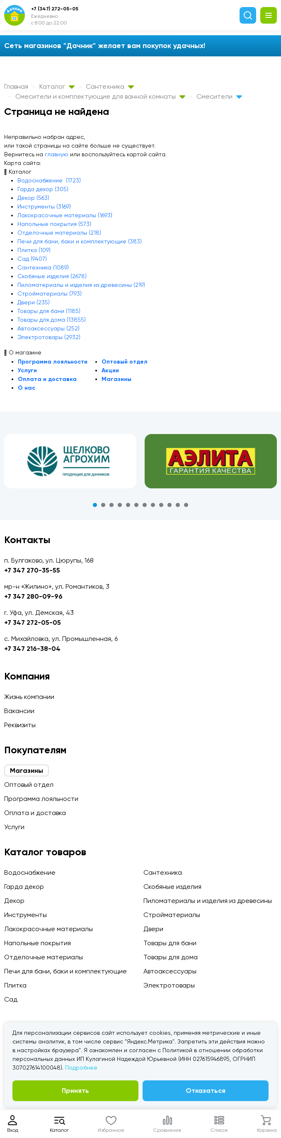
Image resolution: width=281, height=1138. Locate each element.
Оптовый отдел (125, 361)
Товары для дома (170, 957)
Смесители (219, 96)
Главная (16, 86)
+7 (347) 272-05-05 (54, 9)
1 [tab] (95, 505)
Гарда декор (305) (42, 189)
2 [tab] (103, 505)
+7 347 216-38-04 (32, 649)
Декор (14, 901)
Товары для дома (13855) (51, 319)
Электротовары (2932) (48, 337)
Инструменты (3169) (44, 206)
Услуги (27, 370)
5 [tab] (128, 505)
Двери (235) (33, 302)
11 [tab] (178, 505)
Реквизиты (20, 725)
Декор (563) (33, 197)
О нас (26, 387)
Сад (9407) (32, 258)
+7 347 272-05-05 (32, 622)
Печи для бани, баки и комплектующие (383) (79, 241)
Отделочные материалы (43, 957)
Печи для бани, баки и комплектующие (65, 971)
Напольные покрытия (37, 943)
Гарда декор (24, 887)
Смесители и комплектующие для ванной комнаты (100, 96)
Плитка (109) (34, 250)
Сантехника (110, 86)
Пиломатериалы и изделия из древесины (207, 901)
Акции (110, 370)
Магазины (116, 379)
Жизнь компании (29, 697)
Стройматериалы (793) (49, 293)
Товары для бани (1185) (48, 311)
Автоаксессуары (169, 971)
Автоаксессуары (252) (48, 328)
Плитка (15, 985)
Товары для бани (169, 943)
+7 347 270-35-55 (32, 570)
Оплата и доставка (47, 379)
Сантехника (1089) (43, 267)
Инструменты (25, 915)
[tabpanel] (70, 461)
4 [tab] (120, 505)
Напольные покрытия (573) (54, 224)
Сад (10, 999)
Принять (75, 1090)
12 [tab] (186, 505)
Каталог (57, 86)
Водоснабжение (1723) (49, 180)
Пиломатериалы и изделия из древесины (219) (81, 284)
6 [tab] (136, 505)
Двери (153, 929)
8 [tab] (153, 505)
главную (56, 154)
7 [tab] (145, 505)
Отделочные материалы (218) (59, 232)
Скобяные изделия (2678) (52, 276)
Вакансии (19, 711)
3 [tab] (111, 505)
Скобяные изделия (172, 887)
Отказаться (205, 1090)
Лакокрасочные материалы (48, 929)
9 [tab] (161, 505)
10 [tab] (169, 505)
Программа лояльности (52, 361)
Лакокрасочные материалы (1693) (64, 215)
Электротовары (169, 985)
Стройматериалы (171, 915)
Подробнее (81, 1067)
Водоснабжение (30, 872)
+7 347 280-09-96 (33, 596)
